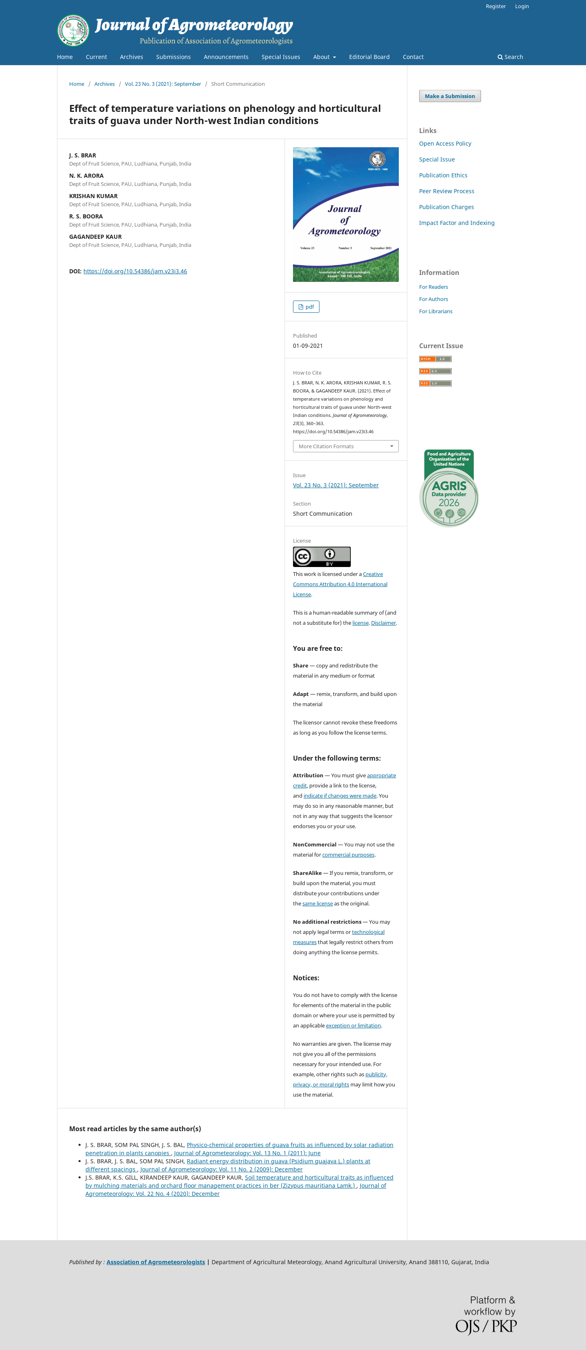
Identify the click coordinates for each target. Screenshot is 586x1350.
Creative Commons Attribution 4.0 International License (340, 584)
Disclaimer (383, 622)
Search (510, 57)
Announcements (226, 57)
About (322, 57)
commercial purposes (348, 854)
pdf (309, 306)
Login (522, 6)
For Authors (433, 299)
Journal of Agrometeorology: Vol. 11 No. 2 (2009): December (221, 1169)
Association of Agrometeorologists (156, 1262)
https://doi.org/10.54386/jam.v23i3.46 (135, 271)
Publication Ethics (443, 175)
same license (317, 903)
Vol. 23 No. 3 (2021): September (163, 83)
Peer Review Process (446, 191)
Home (65, 57)
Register (496, 6)
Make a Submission (450, 96)
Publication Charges (446, 207)
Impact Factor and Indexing (457, 223)
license (360, 622)
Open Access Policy (445, 143)
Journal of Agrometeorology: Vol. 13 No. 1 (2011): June (247, 1153)
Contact (413, 57)
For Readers (433, 286)
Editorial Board (369, 57)
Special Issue (437, 159)
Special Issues (281, 57)
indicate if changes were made (340, 795)
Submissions (173, 57)
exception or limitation (353, 1025)
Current (96, 57)
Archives (131, 57)
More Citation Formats (326, 446)
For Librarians (436, 311)
